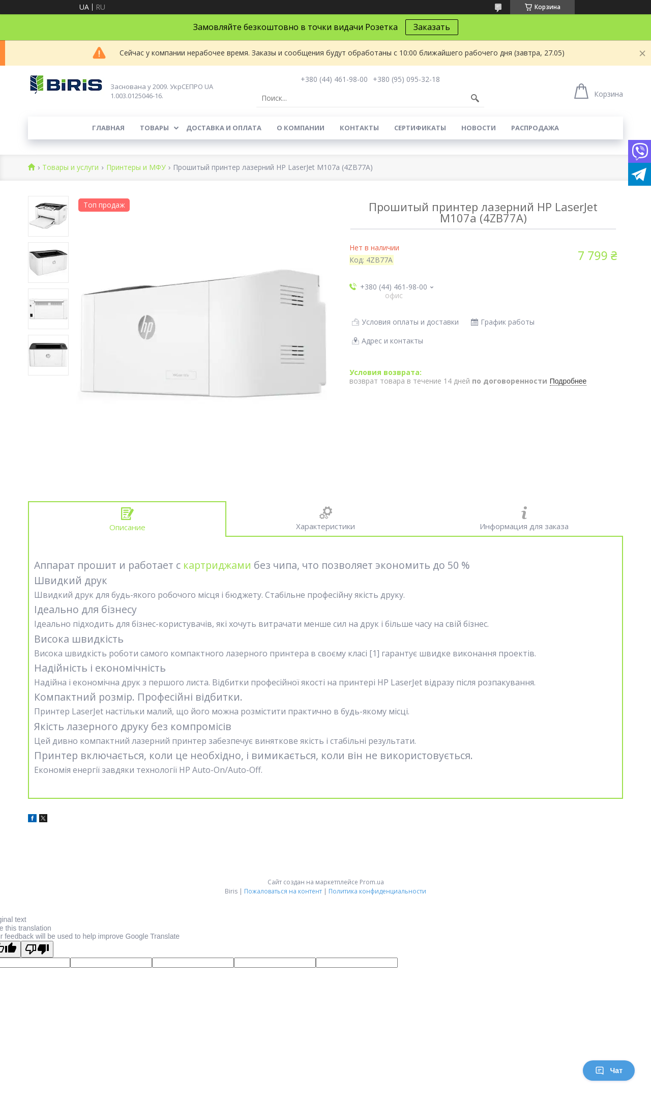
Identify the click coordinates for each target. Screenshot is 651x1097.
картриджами (217, 565)
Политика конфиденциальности (377, 891)
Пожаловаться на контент (283, 891)
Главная (108, 127)
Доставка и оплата (223, 127)
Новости (478, 127)
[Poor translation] (37, 949)
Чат (609, 1070)
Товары (154, 127)
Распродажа (535, 127)
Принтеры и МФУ (136, 167)
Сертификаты (420, 127)
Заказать (431, 27)
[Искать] (475, 98)
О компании (300, 127)
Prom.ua (372, 882)
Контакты (359, 127)
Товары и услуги (70, 167)
